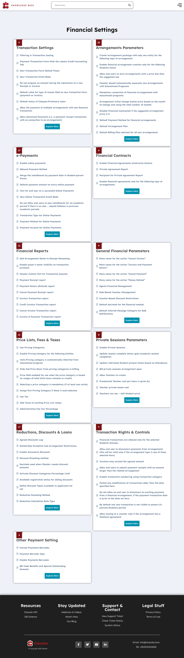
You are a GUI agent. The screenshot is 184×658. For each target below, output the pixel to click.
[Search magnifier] (130, 5)
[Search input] (91, 5)
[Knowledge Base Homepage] (18, 5)
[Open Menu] (179, 5)
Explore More (52, 126)
